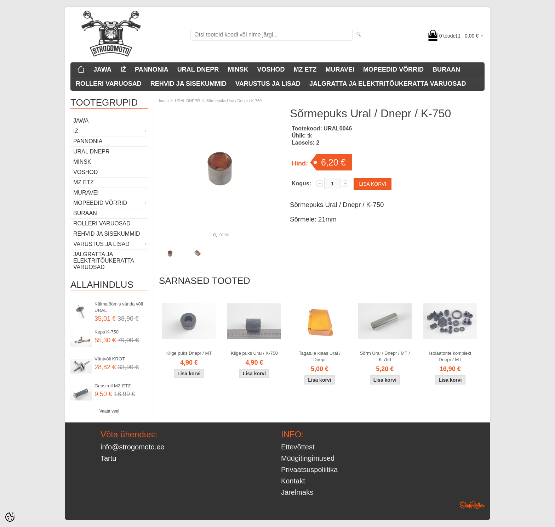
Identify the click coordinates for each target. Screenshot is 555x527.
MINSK (238, 69)
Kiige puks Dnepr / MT (189, 353)
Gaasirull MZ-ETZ (113, 385)
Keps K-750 (107, 332)
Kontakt (293, 481)
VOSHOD (271, 69)
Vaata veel (109, 411)
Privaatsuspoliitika (309, 469)
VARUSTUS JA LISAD (268, 83)
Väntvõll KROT (110, 358)
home (164, 101)
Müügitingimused (307, 458)
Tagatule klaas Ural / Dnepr (320, 356)
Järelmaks (297, 492)
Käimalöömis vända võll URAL (119, 307)
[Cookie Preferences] (10, 517)
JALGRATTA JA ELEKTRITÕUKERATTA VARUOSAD (387, 83)
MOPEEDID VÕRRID (393, 69)
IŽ (123, 69)
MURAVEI (339, 69)
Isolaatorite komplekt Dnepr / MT (450, 356)
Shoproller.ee (472, 505)
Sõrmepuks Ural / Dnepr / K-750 (234, 101)
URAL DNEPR (198, 69)
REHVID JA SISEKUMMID (188, 83)
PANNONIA (151, 69)
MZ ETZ (304, 69)
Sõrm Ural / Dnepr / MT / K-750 (385, 356)
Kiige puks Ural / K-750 (254, 353)
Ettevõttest (298, 447)
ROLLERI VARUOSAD (109, 83)
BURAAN (446, 69)
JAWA (102, 69)
